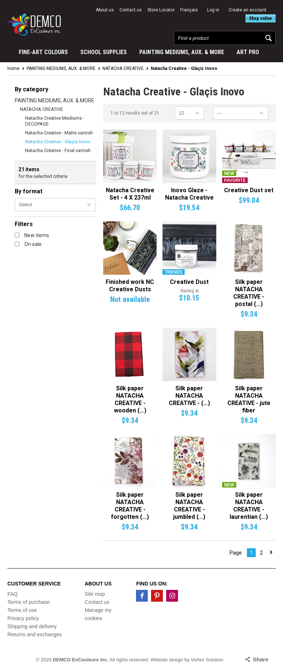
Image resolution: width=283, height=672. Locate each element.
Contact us (130, 10)
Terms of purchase (28, 602)
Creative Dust (189, 281)
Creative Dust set (248, 190)
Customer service (34, 584)
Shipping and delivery (32, 626)
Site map (95, 594)
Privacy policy (23, 618)
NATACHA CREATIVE (123, 68)
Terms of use (22, 610)
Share (260, 659)
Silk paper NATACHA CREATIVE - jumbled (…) (189, 505)
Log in (213, 10)
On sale (28, 244)
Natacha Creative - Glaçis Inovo (58, 141)
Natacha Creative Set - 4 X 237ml (130, 194)
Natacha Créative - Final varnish (58, 150)
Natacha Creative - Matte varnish (59, 133)
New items (32, 235)
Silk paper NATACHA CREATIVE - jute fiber (248, 399)
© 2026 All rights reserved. (92, 659)
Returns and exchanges (34, 634)
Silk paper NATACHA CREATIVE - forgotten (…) (130, 505)
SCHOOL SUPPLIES (103, 52)
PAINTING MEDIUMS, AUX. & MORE (181, 52)
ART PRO (248, 52)
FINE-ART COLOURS (43, 52)
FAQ (12, 594)
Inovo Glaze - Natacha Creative (189, 194)
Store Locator (161, 10)
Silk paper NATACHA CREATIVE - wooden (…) (130, 399)
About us (105, 10)
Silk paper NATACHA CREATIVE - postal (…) (248, 292)
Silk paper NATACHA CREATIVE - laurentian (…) (249, 505)
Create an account (247, 10)
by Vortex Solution (204, 659)
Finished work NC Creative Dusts (130, 285)
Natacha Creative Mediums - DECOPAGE (54, 121)
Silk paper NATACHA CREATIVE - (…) (189, 396)
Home (13, 68)
